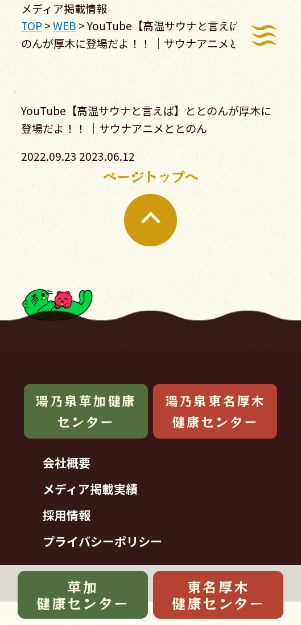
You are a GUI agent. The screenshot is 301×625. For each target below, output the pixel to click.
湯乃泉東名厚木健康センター (215, 411)
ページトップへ (151, 206)
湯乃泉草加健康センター (85, 411)
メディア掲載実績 (90, 488)
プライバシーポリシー (102, 541)
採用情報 (66, 514)
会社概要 (66, 462)
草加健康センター (83, 595)
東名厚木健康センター (218, 595)
